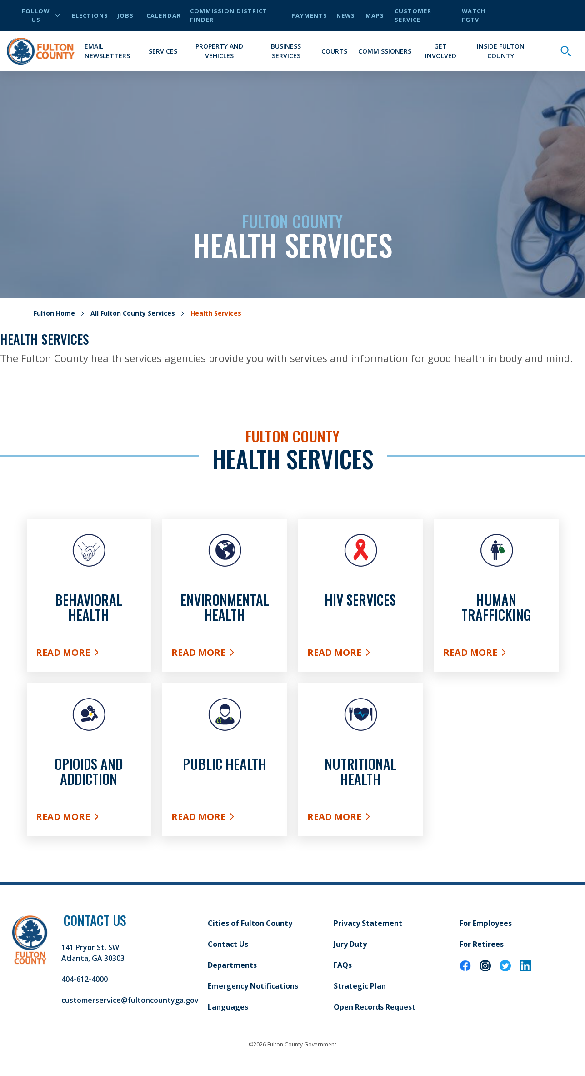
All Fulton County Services (132, 313)
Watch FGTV (474, 15)
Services (163, 51)
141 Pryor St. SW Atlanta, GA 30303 (93, 952)
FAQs (343, 965)
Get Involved (440, 51)
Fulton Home (54, 313)
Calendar (163, 15)
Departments (232, 965)
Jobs (125, 15)
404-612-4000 (84, 979)
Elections (90, 15)
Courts (334, 51)
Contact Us (228, 944)
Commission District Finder (228, 15)
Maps (374, 15)
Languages (228, 1007)
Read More (89, 654)
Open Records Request (374, 1007)
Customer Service (413, 15)
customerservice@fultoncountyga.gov (130, 1000)
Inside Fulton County (501, 51)
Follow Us (41, 15)
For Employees (486, 923)
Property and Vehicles (219, 51)
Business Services (286, 51)
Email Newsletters (107, 51)
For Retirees (482, 944)
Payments (309, 15)
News (345, 15)
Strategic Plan (360, 986)
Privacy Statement (368, 923)
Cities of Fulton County (250, 923)
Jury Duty (350, 944)
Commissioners (384, 51)
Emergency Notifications (253, 986)
